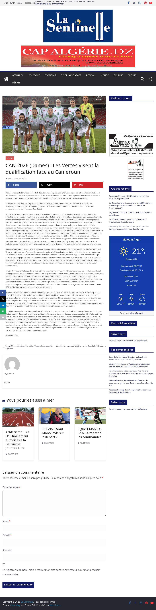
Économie (50, 75)
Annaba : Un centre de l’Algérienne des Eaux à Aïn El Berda (81, 346)
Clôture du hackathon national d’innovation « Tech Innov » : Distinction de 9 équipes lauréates (131, 373)
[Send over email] (3, 311)
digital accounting (116, 364)
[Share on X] (54, 185)
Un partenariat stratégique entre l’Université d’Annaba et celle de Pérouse (129, 365)
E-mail (7, 535)
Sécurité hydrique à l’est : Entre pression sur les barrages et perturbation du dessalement (128, 227)
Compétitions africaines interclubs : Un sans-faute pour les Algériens (27, 347)
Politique (34, 75)
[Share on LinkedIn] (3, 305)
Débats (16, 82)
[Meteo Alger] (131, 294)
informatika (114, 371)
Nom (6, 521)
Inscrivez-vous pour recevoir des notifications (128, 340)
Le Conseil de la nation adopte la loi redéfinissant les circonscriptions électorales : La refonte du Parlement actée (130, 205)
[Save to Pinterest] (87, 185)
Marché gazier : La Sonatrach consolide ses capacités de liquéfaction (128, 358)
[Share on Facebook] (21, 185)
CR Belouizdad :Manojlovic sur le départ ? (53, 433)
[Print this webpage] (3, 317)
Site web (7, 550)
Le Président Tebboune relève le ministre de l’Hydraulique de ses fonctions (128, 220)
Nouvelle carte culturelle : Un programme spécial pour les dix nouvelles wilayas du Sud (131, 383)
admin (24, 178)
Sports (132, 75)
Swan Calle (113, 357)
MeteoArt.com (136, 313)
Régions (91, 75)
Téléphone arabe (71, 75)
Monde (105, 75)
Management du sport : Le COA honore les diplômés (130, 391)
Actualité (18, 75)
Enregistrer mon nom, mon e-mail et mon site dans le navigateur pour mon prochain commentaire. (51, 572)
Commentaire (11, 487)
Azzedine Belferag (116, 390)
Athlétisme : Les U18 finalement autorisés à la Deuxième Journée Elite (17, 440)
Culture (118, 75)
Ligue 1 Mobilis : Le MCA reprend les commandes (90, 433)
